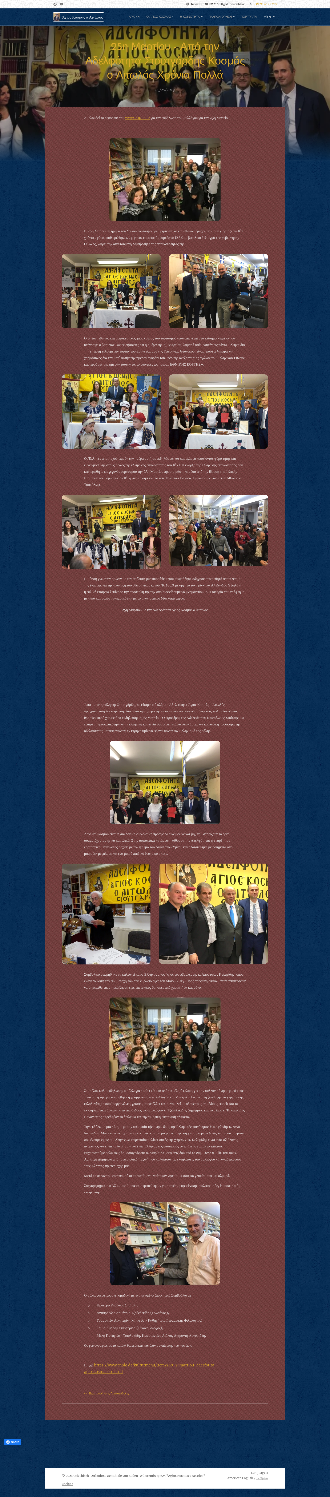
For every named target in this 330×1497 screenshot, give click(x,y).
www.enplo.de (137, 117)
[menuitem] (146, 17)
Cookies (67, 1484)
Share (12, 1442)
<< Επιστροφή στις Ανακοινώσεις (106, 1393)
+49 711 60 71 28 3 (265, 4)
